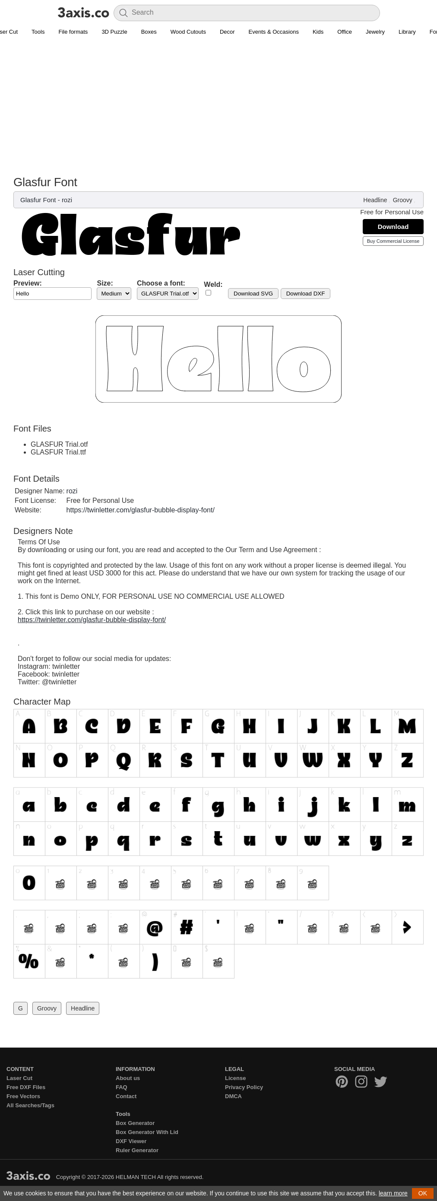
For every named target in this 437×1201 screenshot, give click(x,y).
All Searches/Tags (30, 1105)
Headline (375, 200)
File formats (73, 32)
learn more (393, 1193)
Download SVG (253, 293)
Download (393, 226)
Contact (126, 1096)
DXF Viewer (131, 1141)
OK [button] (422, 1193)
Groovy (402, 200)
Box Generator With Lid (147, 1132)
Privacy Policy (244, 1087)
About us (128, 1078)
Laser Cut (19, 1078)
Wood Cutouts (188, 32)
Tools (38, 32)
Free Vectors (23, 1096)
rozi (67, 199)
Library (407, 32)
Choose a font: (161, 283)
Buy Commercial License (393, 241)
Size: (105, 283)
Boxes (149, 32)
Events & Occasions (274, 32)
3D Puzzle (114, 32)
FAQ (121, 1087)
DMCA (233, 1096)
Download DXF (305, 293)
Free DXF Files (25, 1087)
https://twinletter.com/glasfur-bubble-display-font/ (140, 510)
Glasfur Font (38, 199)
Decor (227, 32)
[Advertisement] (218, 110)
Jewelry (375, 32)
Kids (318, 32)
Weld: (213, 284)
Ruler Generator (137, 1150)
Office (344, 32)
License (235, 1078)
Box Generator (135, 1123)
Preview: (27, 283)
